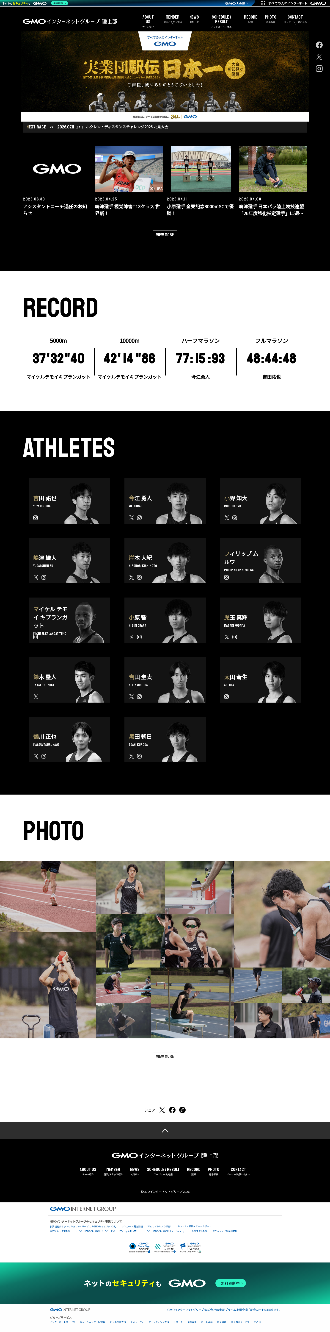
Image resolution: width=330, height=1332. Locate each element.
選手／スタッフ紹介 (172, 20)
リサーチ (178, 1321)
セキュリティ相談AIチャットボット (193, 1225)
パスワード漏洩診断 (132, 1225)
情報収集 (192, 1321)
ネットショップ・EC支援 (92, 1321)
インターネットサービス (62, 1321)
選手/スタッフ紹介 (113, 1170)
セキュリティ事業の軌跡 (224, 1229)
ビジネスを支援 (118, 1321)
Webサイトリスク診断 (159, 1225)
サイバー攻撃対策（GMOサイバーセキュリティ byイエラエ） (107, 1230)
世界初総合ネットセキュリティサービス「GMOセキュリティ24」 (83, 1225)
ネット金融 (207, 1321)
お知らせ (194, 19)
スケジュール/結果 (163, 1170)
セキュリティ (137, 1321)
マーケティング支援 (159, 1321)
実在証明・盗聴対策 (60, 1230)
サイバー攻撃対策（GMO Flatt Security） (165, 1230)
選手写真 (270, 19)
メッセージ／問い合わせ (295, 20)
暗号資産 (221, 1321)
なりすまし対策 (200, 1230)
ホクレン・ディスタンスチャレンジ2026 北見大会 (127, 125)
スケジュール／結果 (221, 21)
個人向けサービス (240, 1321)
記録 (251, 19)
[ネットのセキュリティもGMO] (35, 3)
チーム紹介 (148, 21)
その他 (257, 1321)
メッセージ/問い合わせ (238, 1170)
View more (165, 234)
